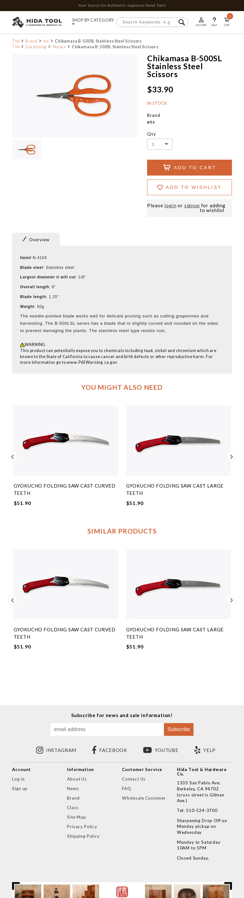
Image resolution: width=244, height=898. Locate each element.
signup (192, 205)
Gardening (36, 46)
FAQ (126, 788)
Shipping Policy (83, 836)
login (170, 205)
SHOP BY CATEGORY (93, 22)
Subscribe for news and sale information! (122, 715)
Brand (31, 41)
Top (16, 40)
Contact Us (134, 779)
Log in (18, 779)
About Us (77, 779)
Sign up (20, 788)
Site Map (76, 817)
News (72, 788)
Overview (36, 239)
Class (72, 807)
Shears (59, 46)
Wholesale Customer (144, 798)
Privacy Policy (82, 826)
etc (46, 41)
